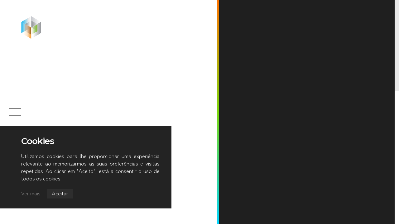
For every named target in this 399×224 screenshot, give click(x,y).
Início (52, 18)
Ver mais (31, 194)
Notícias (76, 18)
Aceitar (60, 194)
